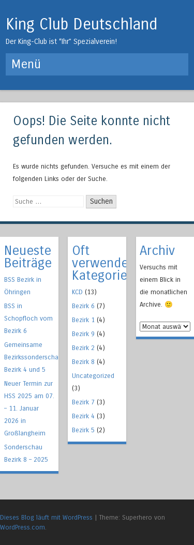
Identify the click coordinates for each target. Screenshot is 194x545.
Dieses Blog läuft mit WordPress (46, 517)
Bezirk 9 (83, 334)
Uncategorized (93, 376)
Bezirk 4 (83, 416)
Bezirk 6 (83, 306)
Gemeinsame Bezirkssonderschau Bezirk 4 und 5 (33, 357)
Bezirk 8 (83, 362)
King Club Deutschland (81, 24)
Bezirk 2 (83, 348)
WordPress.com (22, 527)
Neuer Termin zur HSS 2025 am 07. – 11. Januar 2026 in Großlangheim (29, 408)
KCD (77, 292)
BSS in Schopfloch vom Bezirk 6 (28, 318)
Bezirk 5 (83, 430)
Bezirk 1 (83, 320)
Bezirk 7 (83, 402)
